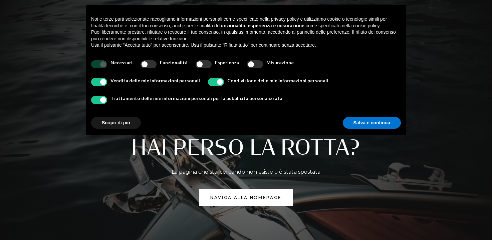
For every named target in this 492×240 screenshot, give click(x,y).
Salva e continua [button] (371, 122)
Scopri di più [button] (116, 122)
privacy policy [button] (285, 19)
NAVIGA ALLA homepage (246, 197)
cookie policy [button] (366, 25)
